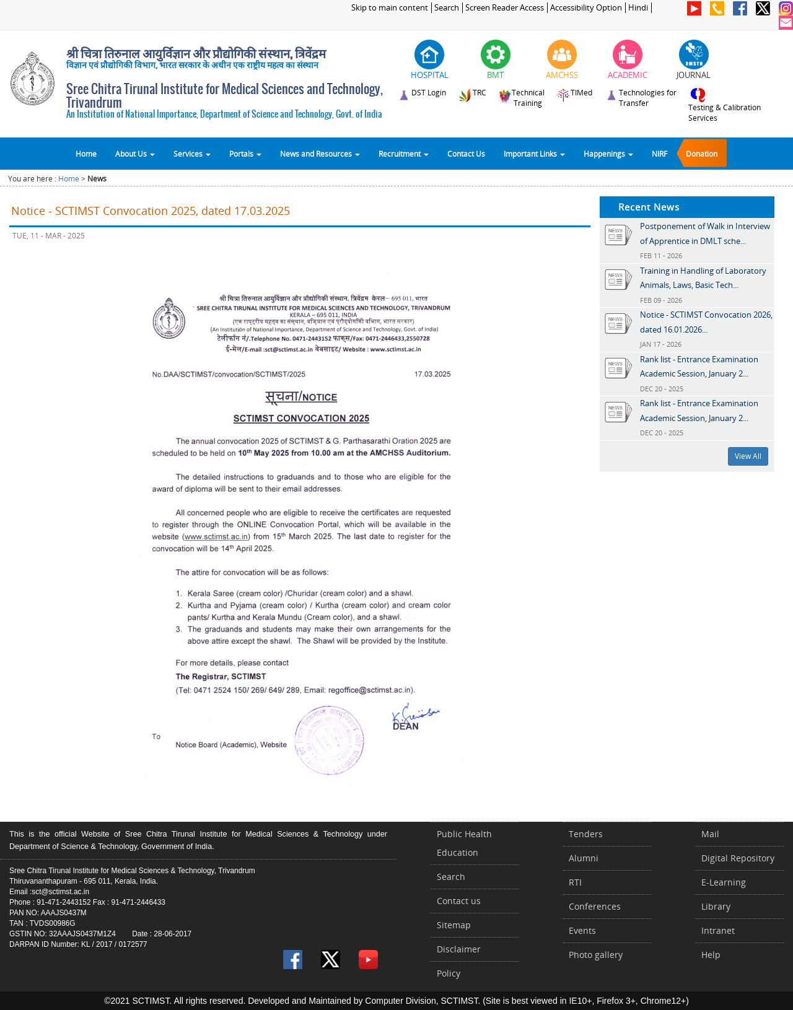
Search (446, 7)
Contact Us (466, 154)
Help (711, 954)
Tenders (586, 834)
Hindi (638, 7)
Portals (245, 154)
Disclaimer (459, 949)
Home (86, 154)
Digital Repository (737, 858)
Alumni (583, 858)
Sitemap (454, 925)
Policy (448, 973)
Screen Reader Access (504, 7)
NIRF (659, 154)
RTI (575, 882)
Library (715, 906)
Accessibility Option (586, 7)
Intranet (718, 930)
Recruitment (404, 154)
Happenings (608, 154)
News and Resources (320, 154)
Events (582, 930)
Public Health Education (464, 843)
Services (192, 154)
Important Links (534, 154)
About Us (135, 154)
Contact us (459, 901)
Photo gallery (596, 954)
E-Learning (723, 882)
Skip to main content (389, 7)
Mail (710, 834)
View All (748, 456)
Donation (701, 154)
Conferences (595, 906)
